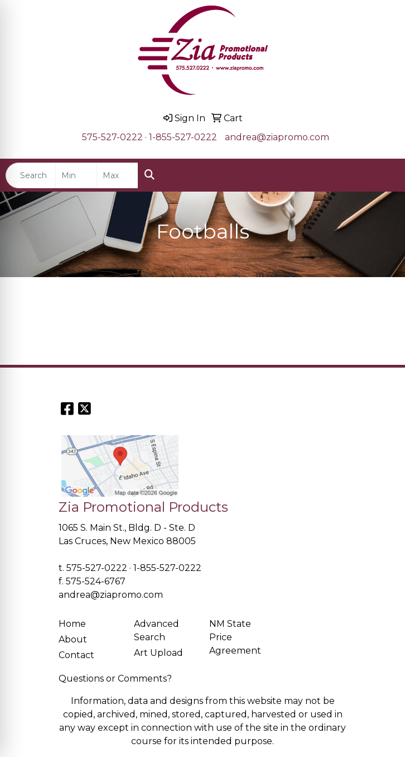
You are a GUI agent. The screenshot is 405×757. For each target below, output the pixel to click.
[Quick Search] (31, 175)
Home (72, 623)
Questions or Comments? (115, 678)
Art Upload (158, 653)
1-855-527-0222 (183, 137)
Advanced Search (156, 630)
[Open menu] (383, 175)
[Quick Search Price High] (117, 175)
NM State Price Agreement (235, 637)
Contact (76, 655)
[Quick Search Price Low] (76, 175)
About (73, 639)
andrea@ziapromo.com (277, 137)
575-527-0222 (112, 137)
